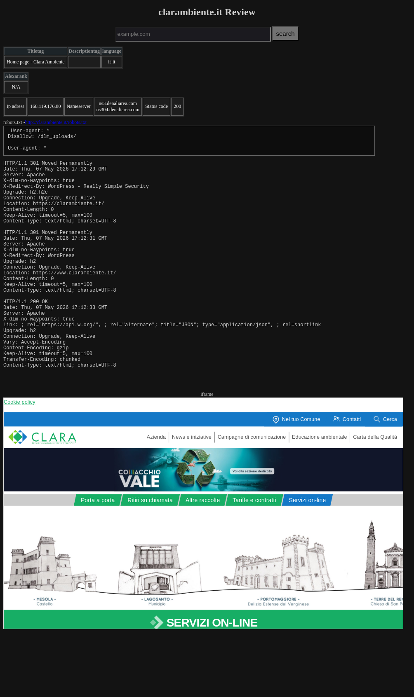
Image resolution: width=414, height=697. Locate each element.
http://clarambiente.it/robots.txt (56, 122)
